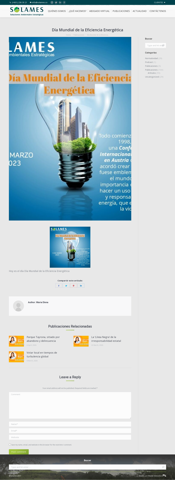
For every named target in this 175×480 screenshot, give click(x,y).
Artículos (152, 73)
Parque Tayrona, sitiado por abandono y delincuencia (43, 338)
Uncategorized (152, 76)
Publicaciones (151, 66)
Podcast (149, 62)
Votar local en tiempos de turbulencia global (42, 354)
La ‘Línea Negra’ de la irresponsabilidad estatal (106, 338)
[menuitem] (160, 2)
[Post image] (16, 341)
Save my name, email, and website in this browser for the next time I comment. (41, 445)
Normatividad (151, 58)
